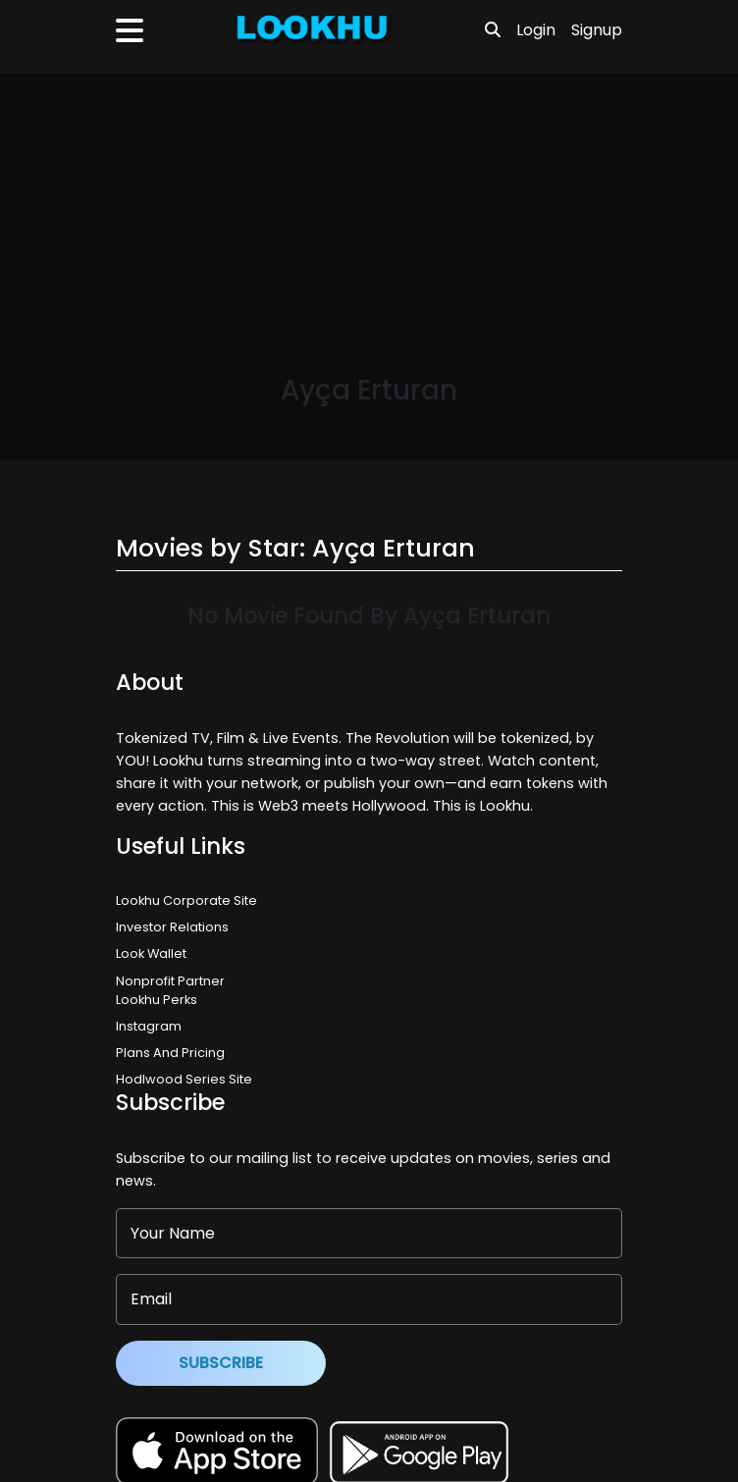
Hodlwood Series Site (184, 1079)
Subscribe (221, 1362)
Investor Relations (172, 927)
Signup (596, 30)
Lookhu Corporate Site (189, 900)
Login (535, 30)
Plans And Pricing (170, 1052)
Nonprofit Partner (170, 981)
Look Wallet (151, 953)
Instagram (149, 1026)
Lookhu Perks (156, 999)
